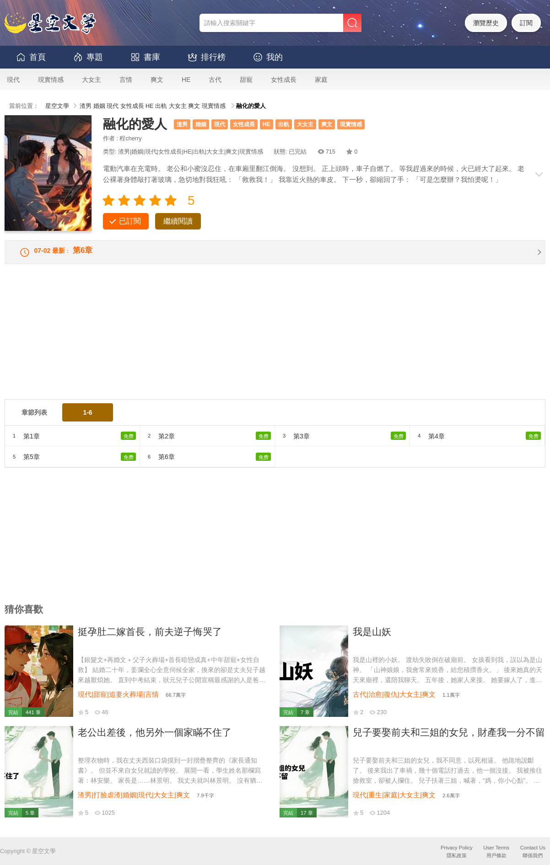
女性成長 (284, 79)
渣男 (86, 106)
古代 (215, 79)
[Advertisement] (275, 341)
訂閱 (526, 23)
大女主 (91, 79)
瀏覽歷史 (486, 23)
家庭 (321, 79)
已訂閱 (130, 221)
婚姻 (99, 106)
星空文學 (57, 106)
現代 (13, 79)
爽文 (157, 79)
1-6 (87, 418)
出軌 (161, 106)
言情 (125, 79)
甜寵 (246, 79)
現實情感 (51, 79)
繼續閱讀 (178, 221)
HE (186, 79)
